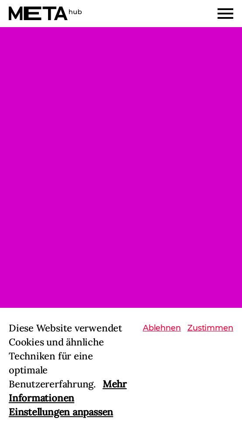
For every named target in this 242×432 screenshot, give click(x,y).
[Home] (45, 13)
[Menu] (225, 14)
